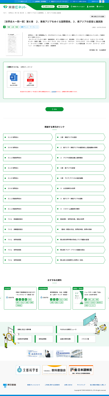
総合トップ (23, 1)
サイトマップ (81, 385)
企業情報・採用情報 (39, 1)
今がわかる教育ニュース (68, 329)
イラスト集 (85, 339)
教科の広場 (62, 7)
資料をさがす (48, 7)
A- (100, 1)
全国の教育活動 (65, 339)
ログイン (100, 7)
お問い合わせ (68, 385)
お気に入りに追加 (98, 16)
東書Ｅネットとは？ (78, 7)
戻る (54, 109)
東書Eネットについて (33, 385)
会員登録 (90, 7)
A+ (103, 1)
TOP (4, 13)
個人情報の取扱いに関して (98, 385)
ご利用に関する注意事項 (52, 385)
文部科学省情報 (23, 339)
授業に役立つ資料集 (24, 329)
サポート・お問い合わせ (78, 1)
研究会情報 (42, 339)
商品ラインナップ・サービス (58, 1)
